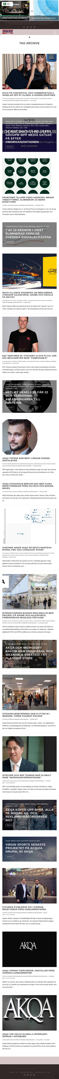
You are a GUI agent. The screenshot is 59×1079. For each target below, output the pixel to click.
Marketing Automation (26, 1072)
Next (55, 10)
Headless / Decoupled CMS (40, 98)
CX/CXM (48, 1072)
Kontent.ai (38, 300)
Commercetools (19, 98)
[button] (55, 33)
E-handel (31, 98)
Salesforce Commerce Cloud (9, 623)
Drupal (11, 781)
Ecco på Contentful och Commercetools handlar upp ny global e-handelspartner (28, 94)
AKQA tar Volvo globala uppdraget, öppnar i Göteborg (25, 1035)
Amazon (17, 553)
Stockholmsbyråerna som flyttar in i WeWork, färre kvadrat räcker (26, 715)
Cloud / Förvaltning (17, 300)
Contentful (26, 98)
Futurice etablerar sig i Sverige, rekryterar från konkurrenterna (24, 908)
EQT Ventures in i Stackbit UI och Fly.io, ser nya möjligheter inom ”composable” (29, 357)
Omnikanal (4, 100)
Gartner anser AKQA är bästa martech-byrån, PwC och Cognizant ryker (27, 548)
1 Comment (47, 1039)
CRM (17, 1072)
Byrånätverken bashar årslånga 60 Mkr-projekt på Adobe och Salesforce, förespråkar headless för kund (28, 615)
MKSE (32, 1069)
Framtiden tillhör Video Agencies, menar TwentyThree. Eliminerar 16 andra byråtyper (28, 199)
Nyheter (50, 98)
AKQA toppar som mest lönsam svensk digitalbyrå (26, 459)
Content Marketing (8, 463)
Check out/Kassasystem (9, 98)
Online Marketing (6, 465)
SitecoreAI (20, 781)
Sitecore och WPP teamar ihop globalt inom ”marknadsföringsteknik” (26, 776)
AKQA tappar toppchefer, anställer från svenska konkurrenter (28, 971)
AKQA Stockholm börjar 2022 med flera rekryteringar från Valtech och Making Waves (27, 486)
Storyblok (48, 300)
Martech (38, 361)
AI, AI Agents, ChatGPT (9, 553)
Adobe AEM (6, 781)
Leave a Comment (10, 782)
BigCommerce (9, 300)
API (4, 300)
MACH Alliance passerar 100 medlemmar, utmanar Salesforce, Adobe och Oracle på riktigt (27, 295)
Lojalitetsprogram (38, 463)
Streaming (10, 205)
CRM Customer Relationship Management (23, 463)
